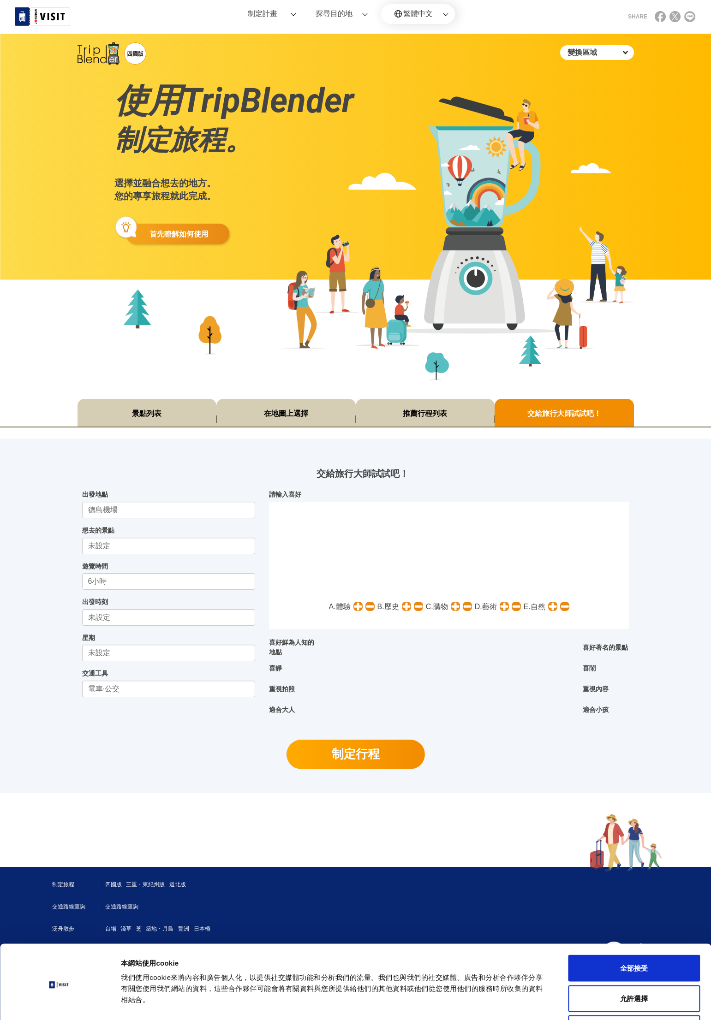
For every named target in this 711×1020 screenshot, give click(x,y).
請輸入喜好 (285, 494)
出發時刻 (95, 601)
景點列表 (146, 413)
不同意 (634, 995)
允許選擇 (634, 965)
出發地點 (95, 494)
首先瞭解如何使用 (179, 234)
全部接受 (634, 935)
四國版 (113, 884)
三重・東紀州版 (145, 884)
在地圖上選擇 (286, 413)
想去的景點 (98, 530)
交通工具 (95, 673)
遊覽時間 (95, 566)
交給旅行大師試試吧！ (564, 413)
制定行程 (356, 754)
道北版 (177, 884)
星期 (88, 637)
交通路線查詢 (121, 906)
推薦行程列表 (425, 413)
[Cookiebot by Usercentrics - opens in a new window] (59, 1002)
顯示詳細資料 (434, 996)
